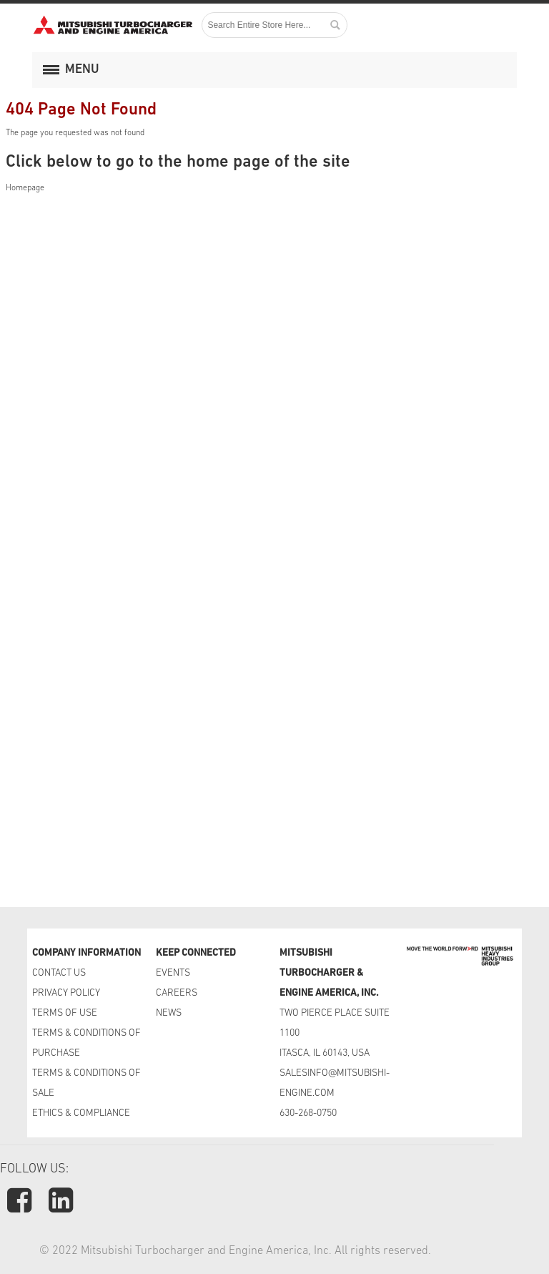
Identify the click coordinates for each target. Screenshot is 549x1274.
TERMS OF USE (64, 1013)
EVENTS (174, 973)
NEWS (169, 1013)
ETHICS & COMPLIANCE (81, 1113)
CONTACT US (60, 973)
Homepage (25, 188)
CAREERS (176, 993)
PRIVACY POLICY (66, 993)
